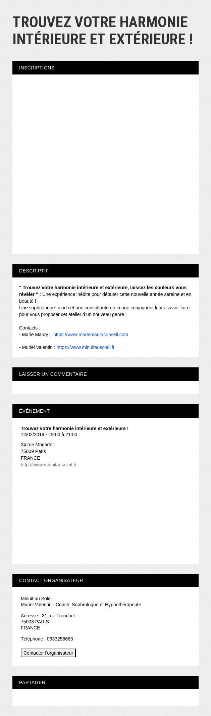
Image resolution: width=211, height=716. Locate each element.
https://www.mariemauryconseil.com (90, 334)
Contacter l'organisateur (48, 653)
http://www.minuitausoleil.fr (48, 464)
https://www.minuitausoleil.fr (86, 347)
